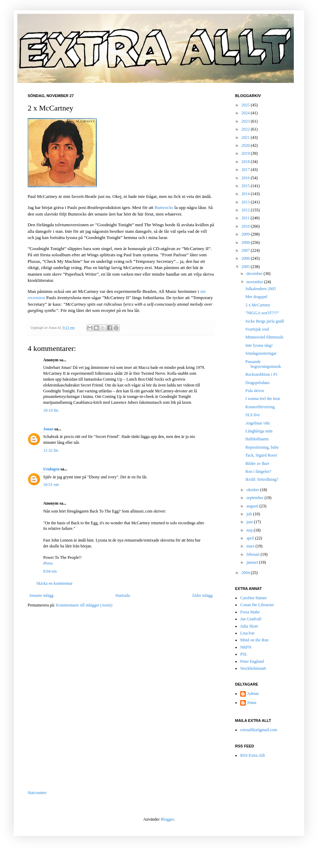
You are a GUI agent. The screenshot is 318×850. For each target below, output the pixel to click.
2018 (246, 161)
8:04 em (50, 571)
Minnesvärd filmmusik (264, 337)
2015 (246, 185)
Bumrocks (164, 207)
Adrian (253, 693)
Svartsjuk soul (257, 329)
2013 (246, 202)
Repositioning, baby (262, 447)
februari (253, 554)
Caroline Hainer (253, 597)
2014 (246, 193)
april (250, 538)
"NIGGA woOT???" (262, 313)
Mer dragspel (256, 296)
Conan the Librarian (257, 604)
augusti (253, 506)
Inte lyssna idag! (259, 345)
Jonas (48, 429)
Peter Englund (252, 661)
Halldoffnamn (257, 439)
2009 (246, 234)
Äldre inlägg (202, 595)
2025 (246, 105)
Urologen (51, 469)
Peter (48, 563)
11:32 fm (50, 450)
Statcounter (37, 792)
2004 (246, 572)
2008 (246, 242)
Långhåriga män (258, 431)
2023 (246, 121)
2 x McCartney (257, 305)
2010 (246, 226)
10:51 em (51, 484)
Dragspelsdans (257, 382)
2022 (246, 129)
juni (250, 521)
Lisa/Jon (247, 633)
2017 (246, 169)
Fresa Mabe (250, 612)
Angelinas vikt (257, 423)
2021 (246, 137)
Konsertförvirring (260, 406)
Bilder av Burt (257, 463)
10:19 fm (50, 410)
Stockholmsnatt (253, 668)
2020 (246, 145)
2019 (246, 153)
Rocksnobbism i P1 (261, 374)
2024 (246, 113)
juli (249, 514)
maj (250, 530)
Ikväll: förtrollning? (261, 479)
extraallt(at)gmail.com (258, 729)
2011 (246, 218)
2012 (246, 210)
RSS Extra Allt (252, 755)
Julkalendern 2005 (260, 288)
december (255, 273)
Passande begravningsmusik (263, 364)
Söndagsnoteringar (261, 353)
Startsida (122, 595)
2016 (246, 177)
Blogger (167, 819)
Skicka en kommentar (54, 583)
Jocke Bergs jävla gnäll (264, 321)
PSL (243, 654)
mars (250, 546)
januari (252, 562)
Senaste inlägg (41, 595)
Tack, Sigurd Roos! (261, 455)
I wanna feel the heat (262, 398)
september (255, 497)
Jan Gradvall (250, 619)
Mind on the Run (254, 640)
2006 (246, 258)
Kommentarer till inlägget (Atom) (84, 605)
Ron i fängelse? (258, 471)
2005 (246, 266)
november (255, 281)
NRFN (245, 647)
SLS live (252, 414)
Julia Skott (249, 626)
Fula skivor (254, 390)
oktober (253, 489)
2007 (246, 250)
